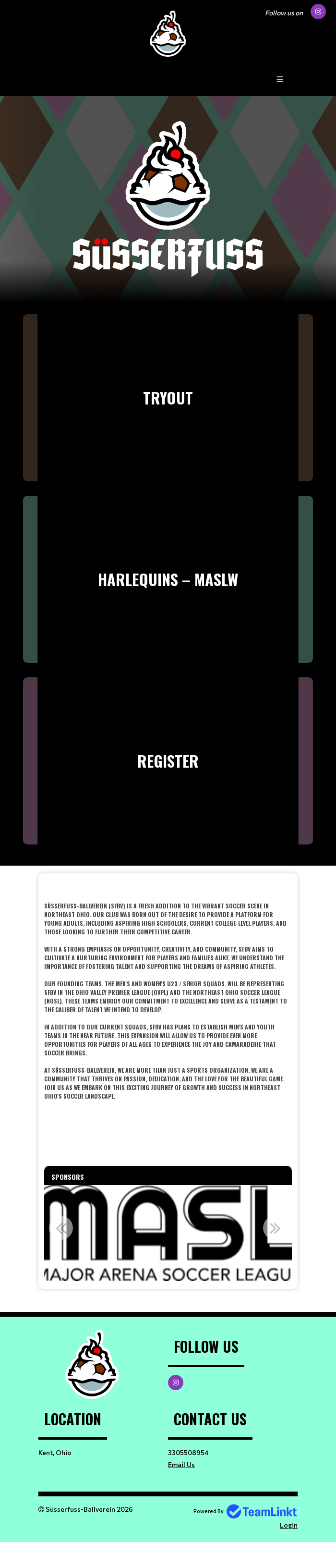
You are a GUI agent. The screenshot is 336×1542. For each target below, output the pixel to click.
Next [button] (275, 1228)
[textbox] (168, 997)
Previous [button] (61, 1228)
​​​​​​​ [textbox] (168, 887)
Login (289, 1525)
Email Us (181, 1464)
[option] (168, 1233)
